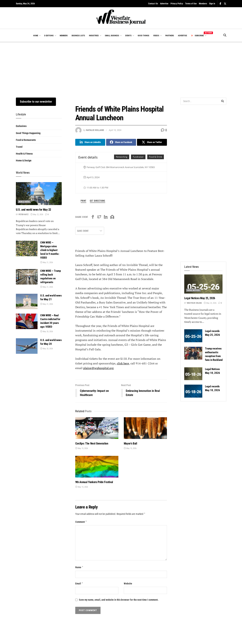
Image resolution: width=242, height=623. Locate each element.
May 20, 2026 (46, 331)
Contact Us (153, 3)
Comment (81, 522)
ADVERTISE (182, 35)
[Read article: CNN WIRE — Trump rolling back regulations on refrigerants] (27, 277)
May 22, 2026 (36, 214)
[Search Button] (224, 35)
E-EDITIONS (49, 35)
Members (203, 3)
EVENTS (128, 35)
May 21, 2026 (46, 262)
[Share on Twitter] (152, 142)
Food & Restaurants (26, 139)
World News (24, 202)
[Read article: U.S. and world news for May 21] (27, 301)
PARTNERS (169, 35)
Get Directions (97, 200)
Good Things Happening (28, 133)
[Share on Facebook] (121, 142)
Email (79, 583)
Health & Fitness (24, 153)
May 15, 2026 (81, 448)
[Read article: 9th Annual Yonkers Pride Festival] (96, 466)
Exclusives (21, 126)
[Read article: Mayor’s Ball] (145, 428)
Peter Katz (24, 214)
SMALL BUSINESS (112, 35)
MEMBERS (64, 35)
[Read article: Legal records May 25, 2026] (193, 335)
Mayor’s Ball (130, 443)
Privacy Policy (177, 3)
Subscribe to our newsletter (36, 101)
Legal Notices (193, 290)
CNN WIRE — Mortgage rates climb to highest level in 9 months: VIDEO (49, 250)
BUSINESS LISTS (78, 35)
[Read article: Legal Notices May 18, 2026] (193, 373)
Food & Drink (155, 156)
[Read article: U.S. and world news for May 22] (39, 193)
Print (83, 200)
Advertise (164, 3)
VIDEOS (156, 35)
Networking (121, 156)
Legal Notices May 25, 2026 (199, 298)
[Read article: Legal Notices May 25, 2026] (203, 284)
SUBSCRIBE (198, 35)
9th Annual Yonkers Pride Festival (94, 482)
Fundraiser (138, 156)
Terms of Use (191, 3)
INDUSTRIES (94, 35)
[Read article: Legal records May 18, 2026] (193, 391)
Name (79, 567)
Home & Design (23, 160)
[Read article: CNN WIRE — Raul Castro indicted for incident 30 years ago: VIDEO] (27, 321)
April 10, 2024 (115, 130)
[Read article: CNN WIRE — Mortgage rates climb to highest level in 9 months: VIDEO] (27, 248)
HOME (35, 35)
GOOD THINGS (143, 35)
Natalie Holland (95, 130)
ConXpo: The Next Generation (91, 443)
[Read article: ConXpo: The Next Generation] (96, 428)
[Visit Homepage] (121, 18)
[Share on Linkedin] (90, 142)
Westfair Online (194, 303)
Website (128, 583)
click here (123, 363)
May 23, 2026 (210, 303)
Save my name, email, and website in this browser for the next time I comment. (118, 599)
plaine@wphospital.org (98, 368)
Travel (19, 146)
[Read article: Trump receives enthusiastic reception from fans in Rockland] (193, 353)
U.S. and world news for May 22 (33, 209)
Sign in (212, 3)
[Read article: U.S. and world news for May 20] (27, 346)
